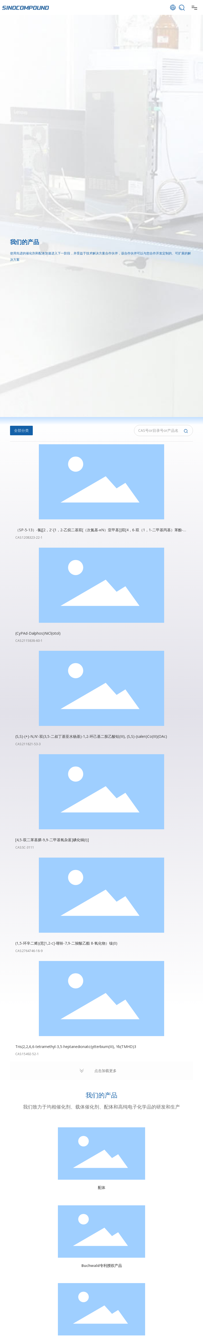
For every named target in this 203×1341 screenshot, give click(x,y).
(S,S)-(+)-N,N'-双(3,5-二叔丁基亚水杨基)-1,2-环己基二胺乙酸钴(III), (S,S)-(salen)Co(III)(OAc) (91, 736)
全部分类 (21, 430)
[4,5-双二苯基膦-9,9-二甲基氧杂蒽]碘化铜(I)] (52, 839)
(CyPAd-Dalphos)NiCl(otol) (38, 633)
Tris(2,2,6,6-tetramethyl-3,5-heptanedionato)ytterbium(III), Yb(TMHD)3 (75, 1046)
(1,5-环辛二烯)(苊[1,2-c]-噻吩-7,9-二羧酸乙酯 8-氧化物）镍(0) (66, 943)
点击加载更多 (105, 1070)
